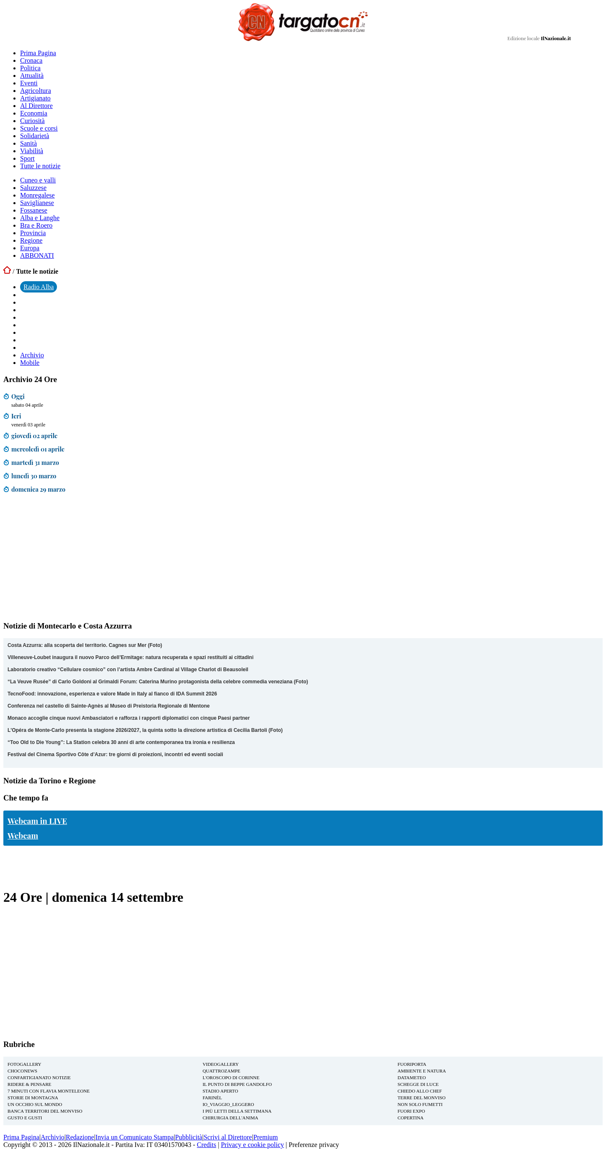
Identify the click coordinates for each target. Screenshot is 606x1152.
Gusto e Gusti (25, 1117)
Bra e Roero (36, 225)
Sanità (28, 143)
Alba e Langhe (39, 217)
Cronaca (31, 60)
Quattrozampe (221, 1070)
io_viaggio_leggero (228, 1104)
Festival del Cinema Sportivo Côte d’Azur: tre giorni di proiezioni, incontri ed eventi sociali (115, 754)
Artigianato (35, 98)
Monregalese (37, 195)
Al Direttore (36, 105)
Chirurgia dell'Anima (230, 1117)
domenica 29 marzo (38, 489)
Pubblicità (188, 1137)
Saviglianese (37, 202)
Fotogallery (24, 1064)
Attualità (32, 75)
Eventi (29, 83)
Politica (30, 68)
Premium (265, 1137)
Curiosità (32, 120)
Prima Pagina (38, 52)
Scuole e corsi (39, 128)
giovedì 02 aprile (34, 435)
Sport (27, 158)
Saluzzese (33, 187)
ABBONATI (37, 255)
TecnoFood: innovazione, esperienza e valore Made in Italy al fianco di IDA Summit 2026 (112, 694)
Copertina (410, 1117)
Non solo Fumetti (420, 1104)
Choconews (22, 1070)
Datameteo (411, 1077)
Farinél (212, 1097)
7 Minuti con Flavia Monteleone (49, 1090)
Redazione (80, 1137)
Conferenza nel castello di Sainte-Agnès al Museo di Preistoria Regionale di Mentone (109, 706)
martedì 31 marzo (35, 462)
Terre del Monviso (421, 1097)
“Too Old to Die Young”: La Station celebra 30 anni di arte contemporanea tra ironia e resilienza (121, 742)
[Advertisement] (66, 559)
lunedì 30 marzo (33, 476)
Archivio (32, 355)
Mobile (29, 362)
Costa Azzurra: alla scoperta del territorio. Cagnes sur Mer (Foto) (85, 645)
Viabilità (31, 150)
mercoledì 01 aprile (37, 449)
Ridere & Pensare (29, 1084)
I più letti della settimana (237, 1111)
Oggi (18, 396)
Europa (29, 247)
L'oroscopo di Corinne (231, 1077)
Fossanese (33, 210)
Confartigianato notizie (39, 1077)
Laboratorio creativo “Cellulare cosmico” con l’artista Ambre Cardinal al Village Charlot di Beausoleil (128, 669)
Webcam (23, 835)
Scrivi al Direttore (228, 1137)
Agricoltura (35, 90)
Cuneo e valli (38, 180)
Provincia (33, 232)
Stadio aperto (220, 1090)
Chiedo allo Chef (419, 1090)
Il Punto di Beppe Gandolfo (237, 1084)
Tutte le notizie (40, 165)
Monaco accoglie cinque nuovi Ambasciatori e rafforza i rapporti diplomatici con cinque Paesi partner (129, 718)
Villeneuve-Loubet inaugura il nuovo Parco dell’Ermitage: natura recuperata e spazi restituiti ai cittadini (130, 657)
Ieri (16, 416)
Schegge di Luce (417, 1084)
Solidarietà (34, 135)
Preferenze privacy (314, 1144)
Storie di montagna (33, 1097)
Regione (31, 240)
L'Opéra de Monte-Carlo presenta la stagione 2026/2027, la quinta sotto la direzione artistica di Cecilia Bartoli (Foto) (145, 730)
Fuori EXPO (411, 1111)
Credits (206, 1144)
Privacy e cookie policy (252, 1144)
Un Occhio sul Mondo (35, 1104)
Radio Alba (38, 286)
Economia (33, 113)
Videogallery (221, 1064)
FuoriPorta (411, 1064)
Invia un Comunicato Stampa (134, 1137)
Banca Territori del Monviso (45, 1111)
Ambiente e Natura (421, 1070)
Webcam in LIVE (37, 821)
